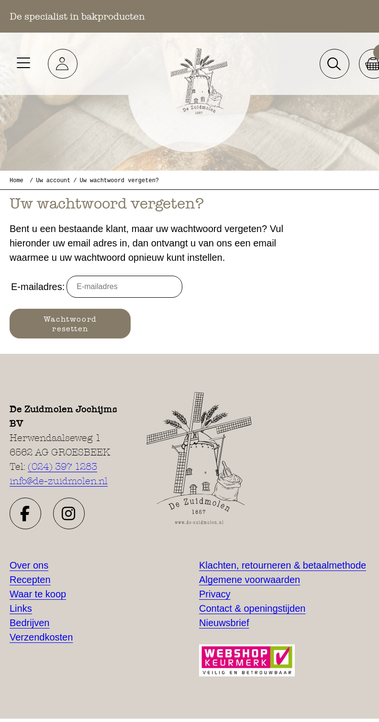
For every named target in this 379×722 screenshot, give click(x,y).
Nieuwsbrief (224, 622)
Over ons (29, 565)
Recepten (30, 579)
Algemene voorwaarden (249, 579)
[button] (63, 64)
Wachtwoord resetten (70, 323)
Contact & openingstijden (252, 608)
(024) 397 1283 (62, 466)
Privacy (215, 594)
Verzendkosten (41, 637)
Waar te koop (38, 594)
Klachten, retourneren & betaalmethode (282, 565)
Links (21, 608)
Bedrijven (29, 622)
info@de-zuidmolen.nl (59, 481)
